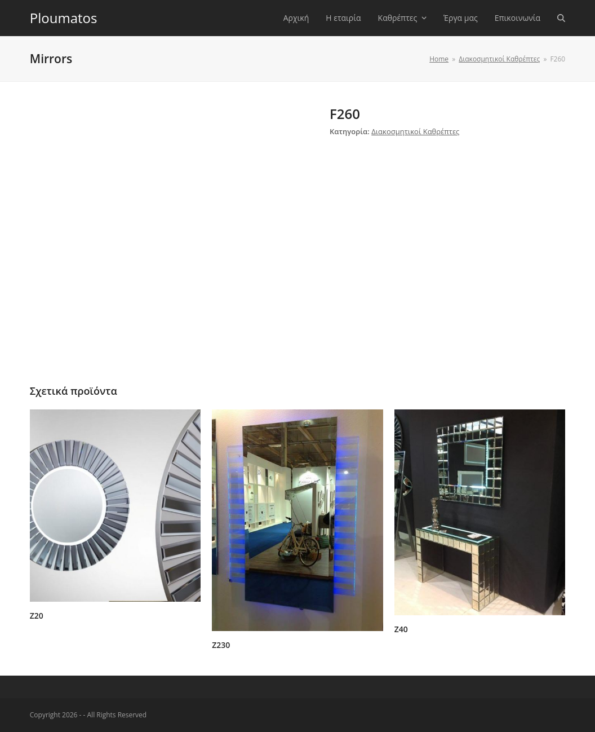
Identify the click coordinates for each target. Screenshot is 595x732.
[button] (561, 18)
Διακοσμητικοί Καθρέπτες (415, 131)
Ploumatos (63, 17)
